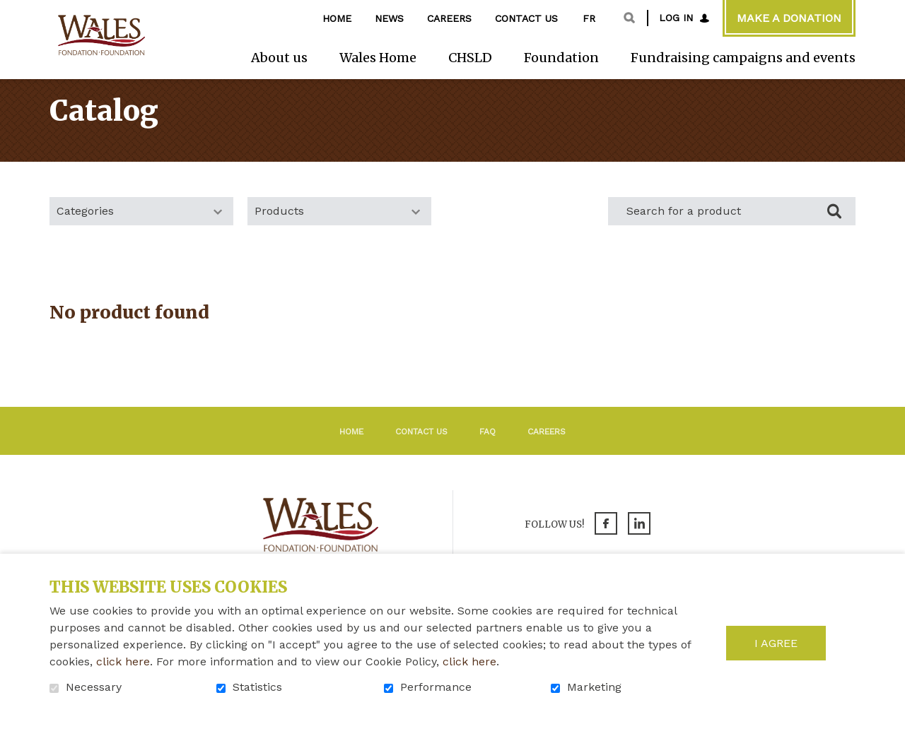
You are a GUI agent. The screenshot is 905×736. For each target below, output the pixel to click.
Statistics (257, 687)
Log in (676, 17)
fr (589, 18)
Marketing (594, 687)
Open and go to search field (629, 17)
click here (123, 661)
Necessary (94, 687)
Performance (436, 687)
